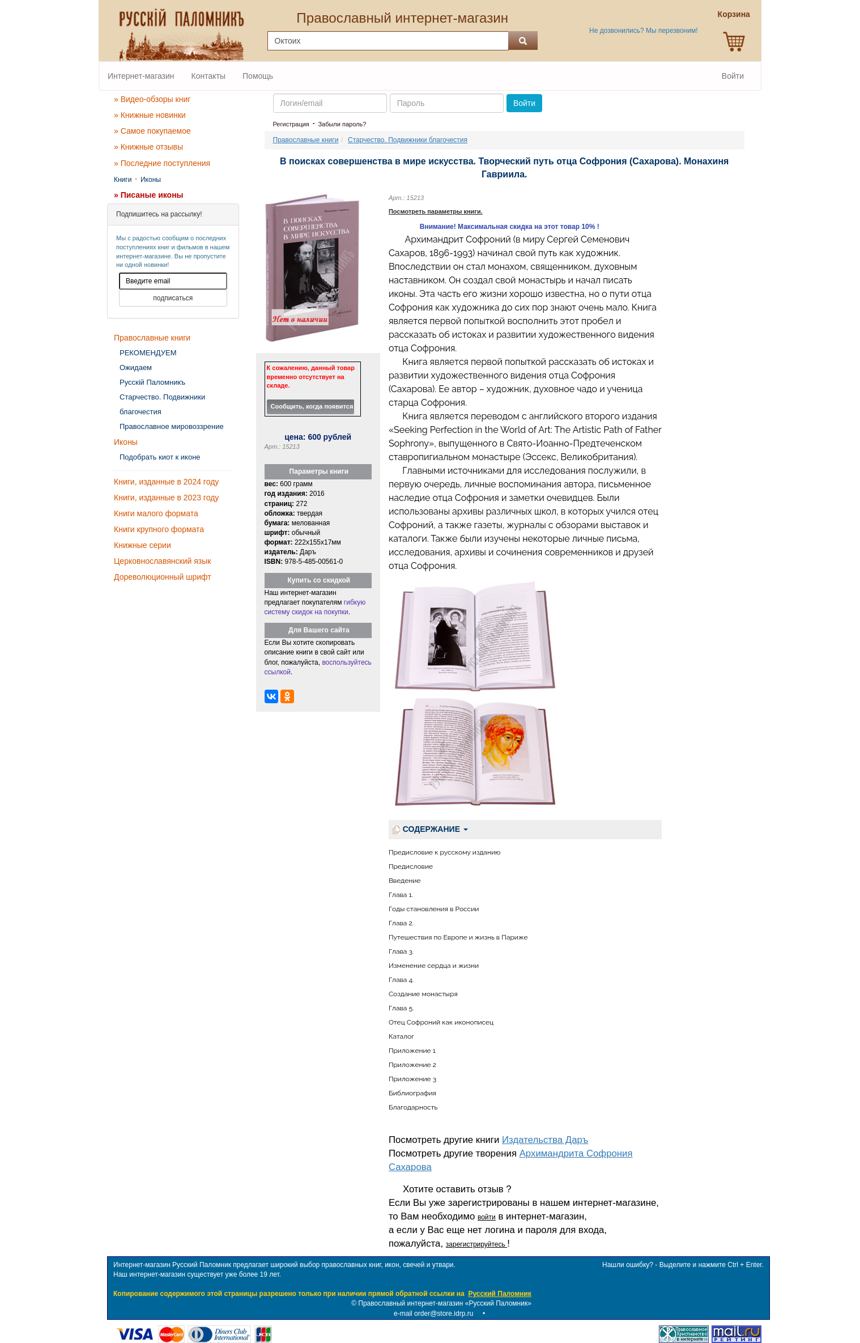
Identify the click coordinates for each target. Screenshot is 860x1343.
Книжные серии (142, 545)
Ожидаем (136, 367)
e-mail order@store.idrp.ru (433, 1314)
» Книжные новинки (150, 115)
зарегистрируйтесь (476, 1244)
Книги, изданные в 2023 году (166, 497)
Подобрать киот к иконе (160, 457)
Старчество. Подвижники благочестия (162, 404)
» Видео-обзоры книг (152, 99)
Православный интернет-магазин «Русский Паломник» (444, 1303)
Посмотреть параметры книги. (436, 211)
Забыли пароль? (342, 124)
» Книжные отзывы (148, 146)
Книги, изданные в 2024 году (166, 481)
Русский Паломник (499, 1294)
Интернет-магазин (141, 75)
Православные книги (152, 337)
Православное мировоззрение (172, 426)
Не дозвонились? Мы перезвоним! (643, 31)
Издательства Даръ (545, 1139)
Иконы (151, 180)
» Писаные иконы (149, 194)
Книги (122, 180)
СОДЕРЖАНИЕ (430, 829)
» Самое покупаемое (152, 130)
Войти (733, 75)
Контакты (208, 75)
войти (487, 1217)
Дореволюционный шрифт (162, 576)
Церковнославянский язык (162, 561)
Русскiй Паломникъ (152, 382)
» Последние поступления (162, 163)
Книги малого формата (156, 513)
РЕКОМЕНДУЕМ (148, 352)
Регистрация (291, 124)
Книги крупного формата (159, 529)
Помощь (257, 75)
